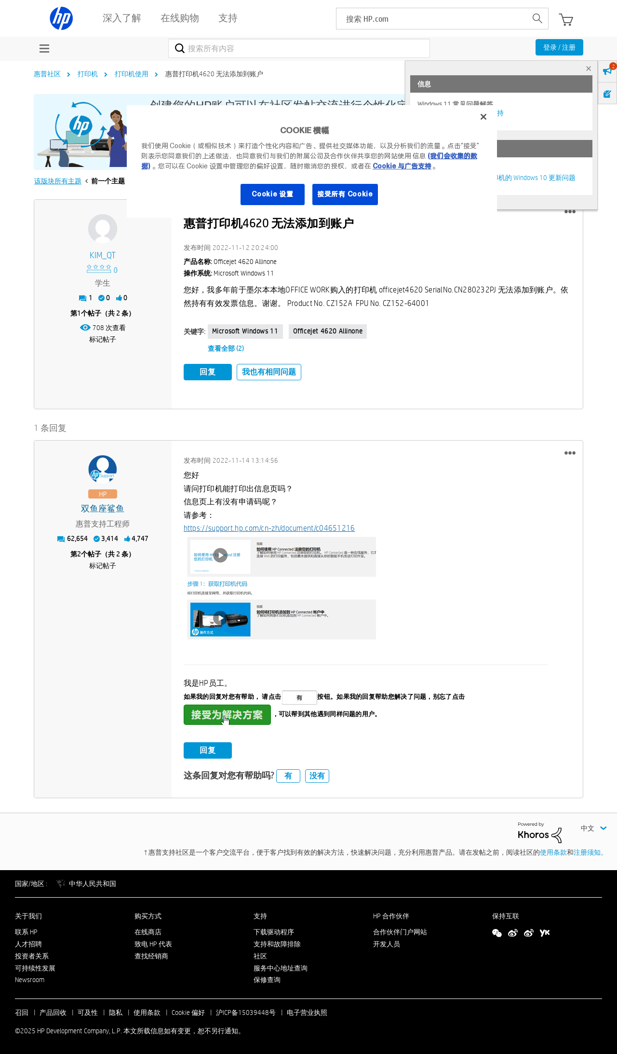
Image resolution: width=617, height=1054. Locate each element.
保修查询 (267, 978)
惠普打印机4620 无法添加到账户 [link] (214, 73)
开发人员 (386, 942)
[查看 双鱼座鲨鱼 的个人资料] (103, 507)
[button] (570, 212)
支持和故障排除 (277, 942)
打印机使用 (131, 73)
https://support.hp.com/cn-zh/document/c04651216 (269, 526)
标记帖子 (102, 339)
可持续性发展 (35, 966)
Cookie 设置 (272, 194)
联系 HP (26, 930)
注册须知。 (590, 850)
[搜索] (299, 48)
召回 (21, 1011)
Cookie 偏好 (188, 1011)
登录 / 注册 (559, 47)
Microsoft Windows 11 (245, 331)
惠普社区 (47, 73)
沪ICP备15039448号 (246, 1011)
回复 (208, 372)
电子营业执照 (307, 1011)
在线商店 (147, 930)
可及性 (88, 1011)
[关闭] (483, 116)
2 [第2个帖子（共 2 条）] (79, 552)
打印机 (88, 73)
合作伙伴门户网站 (400, 930)
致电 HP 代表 (153, 942)
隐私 (115, 1011)
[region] (312, 161)
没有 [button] (317, 774)
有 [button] (288, 774)
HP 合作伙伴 (391, 914)
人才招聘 (28, 942)
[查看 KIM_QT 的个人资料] (103, 255)
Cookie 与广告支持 (402, 166)
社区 (260, 954)
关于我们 (28, 914)
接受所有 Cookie (345, 194)
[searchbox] (431, 18)
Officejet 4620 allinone (328, 331)
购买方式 (147, 914)
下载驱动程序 (274, 930)
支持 (260, 914)
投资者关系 (32, 954)
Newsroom (29, 978)
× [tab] (588, 68)
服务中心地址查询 (281, 966)
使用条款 (553, 850)
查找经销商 (151, 954)
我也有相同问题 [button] (269, 372)
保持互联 (505, 914)
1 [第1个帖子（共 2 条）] (79, 313)
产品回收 (53, 1011)
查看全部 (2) (226, 348)
